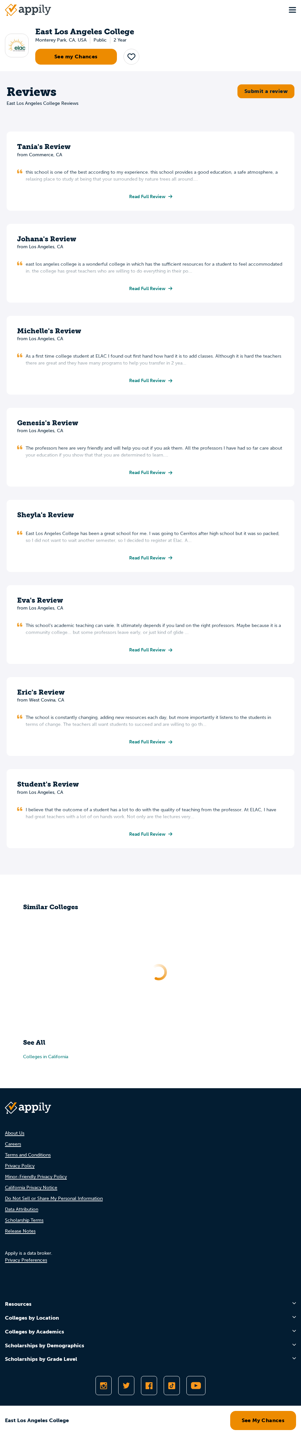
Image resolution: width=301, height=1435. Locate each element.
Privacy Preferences (26, 1260)
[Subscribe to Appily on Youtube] (195, 1385)
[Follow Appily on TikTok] (172, 1385)
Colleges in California (45, 1057)
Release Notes (20, 1231)
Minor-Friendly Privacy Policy (36, 1177)
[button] (131, 57)
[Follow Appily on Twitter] (126, 1385)
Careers (13, 1144)
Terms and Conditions (28, 1155)
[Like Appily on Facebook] (149, 1385)
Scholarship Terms (24, 1220)
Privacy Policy (20, 1166)
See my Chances (76, 56)
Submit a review (265, 91)
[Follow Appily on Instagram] (104, 1385)
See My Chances (263, 1420)
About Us (14, 1133)
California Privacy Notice (31, 1187)
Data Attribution (21, 1209)
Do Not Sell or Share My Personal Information (54, 1198)
